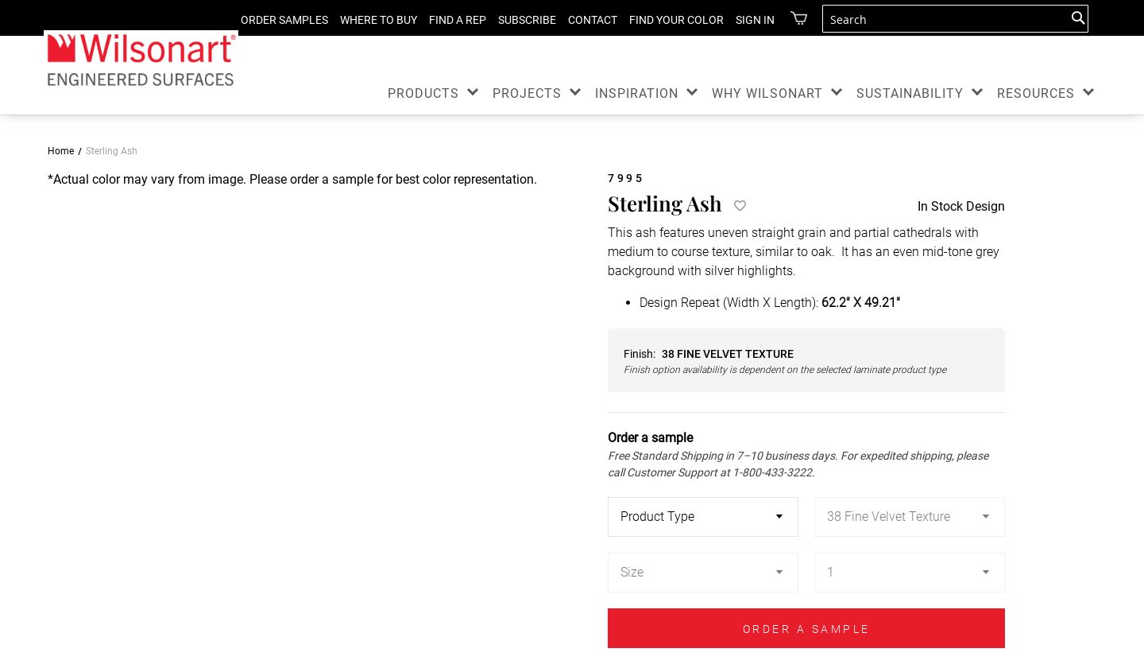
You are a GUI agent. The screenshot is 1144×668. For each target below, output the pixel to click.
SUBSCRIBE (515, 20)
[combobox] (955, 19)
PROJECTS (527, 93)
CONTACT (580, 20)
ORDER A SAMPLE (807, 629)
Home (61, 151)
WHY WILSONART (767, 93)
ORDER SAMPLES (272, 20)
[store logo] (141, 59)
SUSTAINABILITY (910, 93)
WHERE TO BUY (366, 20)
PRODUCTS (423, 93)
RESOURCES (1036, 93)
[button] (67, 418)
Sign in (743, 20)
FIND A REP (445, 20)
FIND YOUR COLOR (664, 20)
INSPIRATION (636, 93)
